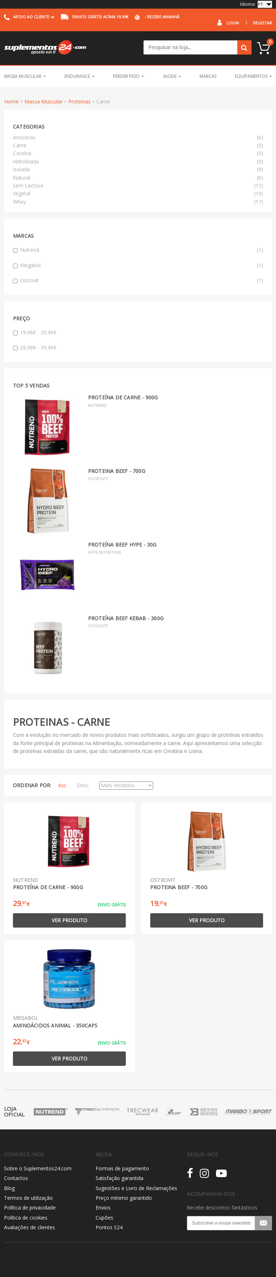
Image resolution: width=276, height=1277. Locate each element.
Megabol (138, 265)
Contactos (16, 1178)
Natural (21, 177)
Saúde (172, 76)
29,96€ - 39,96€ (34, 347)
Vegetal (21, 193)
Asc (62, 785)
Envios (103, 1207)
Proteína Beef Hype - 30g (122, 544)
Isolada (21, 169)
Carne (20, 145)
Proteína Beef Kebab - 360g (126, 618)
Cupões (104, 1217)
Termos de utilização (28, 1197)
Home (11, 101)
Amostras (24, 137)
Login (232, 23)
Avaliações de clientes (29, 1227)
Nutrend (138, 250)
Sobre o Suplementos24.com (38, 1168)
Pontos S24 (109, 1227)
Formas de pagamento (122, 1168)
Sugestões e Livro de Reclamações (136, 1188)
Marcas (207, 76)
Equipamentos (253, 76)
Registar (262, 23)
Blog (9, 1188)
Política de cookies (25, 1217)
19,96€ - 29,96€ (34, 332)
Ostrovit (138, 280)
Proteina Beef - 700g (116, 471)
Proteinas (79, 101)
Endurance (79, 76)
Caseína (22, 153)
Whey (19, 201)
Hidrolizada (26, 161)
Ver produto (69, 920)
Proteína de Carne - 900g (123, 397)
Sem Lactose (28, 185)
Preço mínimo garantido (124, 1197)
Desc (83, 785)
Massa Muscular (25, 76)
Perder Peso (128, 76)
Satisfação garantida (119, 1178)
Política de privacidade (30, 1207)
